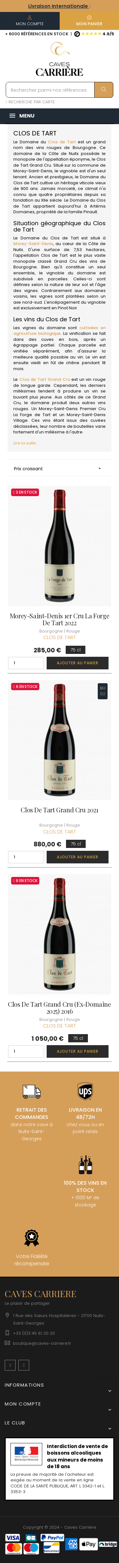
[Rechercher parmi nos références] (59, 90)
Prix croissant (59, 468)
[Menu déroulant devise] (102, 1377)
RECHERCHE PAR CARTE (30, 102)
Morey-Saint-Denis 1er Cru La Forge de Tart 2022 (59, 619)
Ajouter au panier (77, 663)
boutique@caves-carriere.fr (42, 1343)
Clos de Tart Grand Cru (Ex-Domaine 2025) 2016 (59, 1008)
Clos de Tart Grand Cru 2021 (59, 809)
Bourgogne (84, 148)
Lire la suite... (26, 443)
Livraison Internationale (59, 6)
